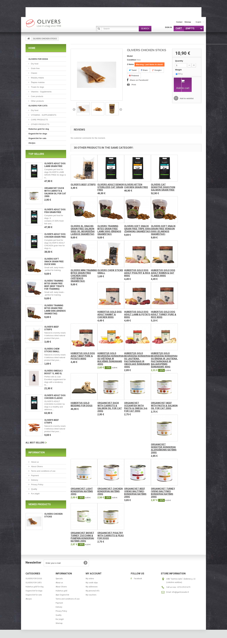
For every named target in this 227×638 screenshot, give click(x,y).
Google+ (157, 70)
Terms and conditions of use (43, 471)
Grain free (35, 68)
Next (120, 109)
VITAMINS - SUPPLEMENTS (43, 115)
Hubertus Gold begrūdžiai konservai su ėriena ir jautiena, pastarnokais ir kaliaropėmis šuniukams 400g (164, 360)
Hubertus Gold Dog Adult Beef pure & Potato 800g (83, 356)
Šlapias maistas (37, 82)
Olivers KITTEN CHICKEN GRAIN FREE (136, 186)
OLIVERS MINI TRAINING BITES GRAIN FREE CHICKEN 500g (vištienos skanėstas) (84, 275)
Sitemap (59, 623)
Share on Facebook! (139, 80)
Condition (131, 60)
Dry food (34, 64)
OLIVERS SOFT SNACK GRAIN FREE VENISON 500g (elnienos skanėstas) (163, 230)
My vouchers (91, 595)
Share (144, 70)
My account (94, 573)
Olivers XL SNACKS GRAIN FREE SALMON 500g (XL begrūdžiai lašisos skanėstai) (83, 230)
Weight (178, 70)
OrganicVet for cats (37, 138)
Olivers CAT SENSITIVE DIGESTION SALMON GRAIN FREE (163, 187)
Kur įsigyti (35, 493)
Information (36, 452)
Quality (34, 489)
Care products (36, 96)
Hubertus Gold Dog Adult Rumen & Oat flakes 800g (163, 273)
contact (179, 22)
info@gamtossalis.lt (180, 592)
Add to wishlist (186, 98)
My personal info (92, 591)
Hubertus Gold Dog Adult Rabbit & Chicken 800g (109, 314)
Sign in (168, 27)
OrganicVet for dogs (37, 134)
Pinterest (134, 75)
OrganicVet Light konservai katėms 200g (82, 491)
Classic (33, 73)
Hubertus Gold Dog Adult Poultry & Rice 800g (137, 273)
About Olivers (37, 466)
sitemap (187, 22)
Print (134, 84)
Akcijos (31, 143)
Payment (35, 475)
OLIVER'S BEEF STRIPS (83, 184)
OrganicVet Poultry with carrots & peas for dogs (110, 536)
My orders (90, 579)
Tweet (133, 70)
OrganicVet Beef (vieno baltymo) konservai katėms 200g (135, 492)
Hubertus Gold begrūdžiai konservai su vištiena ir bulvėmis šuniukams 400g (110, 358)
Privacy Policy (37, 484)
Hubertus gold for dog (38, 129)
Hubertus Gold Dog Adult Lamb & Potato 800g (137, 314)
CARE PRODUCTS (39, 120)
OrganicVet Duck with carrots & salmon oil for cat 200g (109, 407)
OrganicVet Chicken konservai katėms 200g (110, 491)
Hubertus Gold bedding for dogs (81, 404)
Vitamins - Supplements (41, 92)
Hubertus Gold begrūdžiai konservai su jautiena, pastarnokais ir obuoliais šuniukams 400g (137, 360)
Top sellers (36, 154)
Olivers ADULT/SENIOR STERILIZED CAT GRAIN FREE (110, 187)
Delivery (34, 480)
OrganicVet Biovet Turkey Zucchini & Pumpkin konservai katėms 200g (82, 537)
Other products (37, 101)
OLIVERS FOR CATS (37, 106)
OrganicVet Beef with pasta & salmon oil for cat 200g (164, 406)
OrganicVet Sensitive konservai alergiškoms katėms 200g (163, 448)
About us (35, 462)
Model (130, 56)
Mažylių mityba (37, 78)
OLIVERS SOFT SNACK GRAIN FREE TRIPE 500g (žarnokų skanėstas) (137, 229)
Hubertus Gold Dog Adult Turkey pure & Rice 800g (163, 314)
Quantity (179, 61)
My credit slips (92, 583)
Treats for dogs (37, 87)
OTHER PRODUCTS (39, 124)
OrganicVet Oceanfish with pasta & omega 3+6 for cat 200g (135, 407)
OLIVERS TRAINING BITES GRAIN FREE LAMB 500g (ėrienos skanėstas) (109, 230)
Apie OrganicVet (62, 595)
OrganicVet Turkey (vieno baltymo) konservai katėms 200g (163, 492)
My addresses (92, 587)
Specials (59, 579)
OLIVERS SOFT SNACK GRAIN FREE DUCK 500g (54, 261)
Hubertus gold (61, 591)
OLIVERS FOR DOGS (38, 59)
